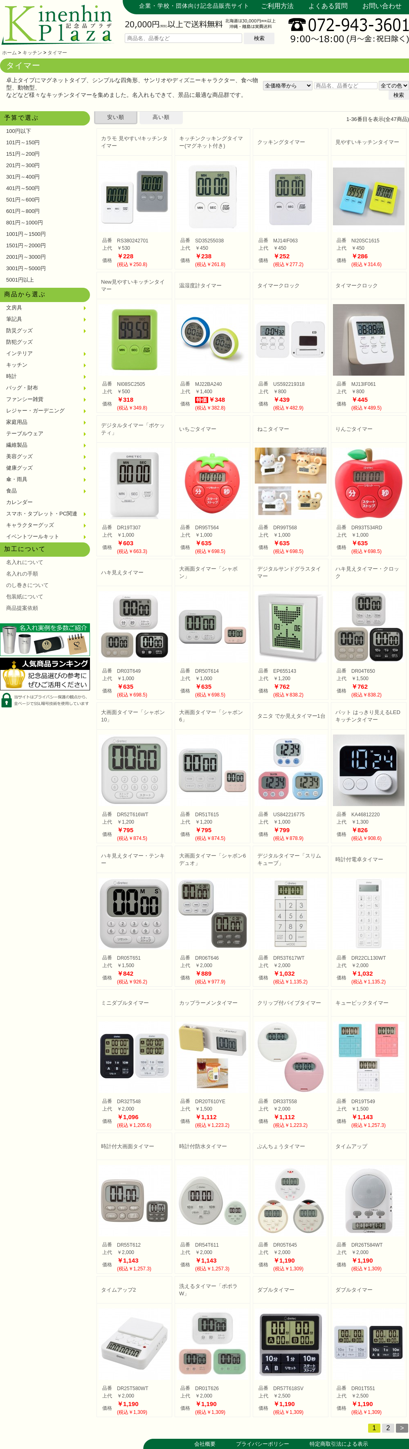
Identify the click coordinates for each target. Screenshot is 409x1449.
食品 (11, 491)
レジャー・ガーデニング (35, 411)
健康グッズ (19, 468)
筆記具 (14, 319)
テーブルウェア (24, 433)
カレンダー (19, 502)
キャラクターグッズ (30, 525)
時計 (11, 376)
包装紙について (24, 596)
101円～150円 (23, 142)
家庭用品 (16, 422)
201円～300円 (23, 165)
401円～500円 (23, 188)
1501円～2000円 (26, 245)
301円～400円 (23, 177)
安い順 (115, 117)
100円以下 (18, 131)
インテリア (19, 353)
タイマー (57, 53)
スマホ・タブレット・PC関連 (41, 514)
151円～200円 (23, 154)
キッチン (32, 53)
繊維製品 (16, 445)
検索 (259, 38)
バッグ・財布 (22, 388)
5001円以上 (20, 280)
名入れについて (24, 562)
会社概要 (205, 1444)
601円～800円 (23, 211)
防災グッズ (19, 330)
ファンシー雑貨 (24, 399)
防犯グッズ (19, 342)
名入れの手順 (22, 574)
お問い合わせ (382, 5)
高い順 (161, 117)
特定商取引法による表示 (339, 1444)
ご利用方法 (277, 5)
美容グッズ (19, 456)
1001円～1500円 (26, 234)
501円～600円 (23, 200)
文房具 (14, 308)
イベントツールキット (32, 536)
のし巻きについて (27, 585)
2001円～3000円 (26, 257)
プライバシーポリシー (262, 1444)
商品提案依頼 (22, 608)
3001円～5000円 (26, 268)
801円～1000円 (24, 222)
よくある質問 (328, 5)
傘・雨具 (16, 479)
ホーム (9, 53)
